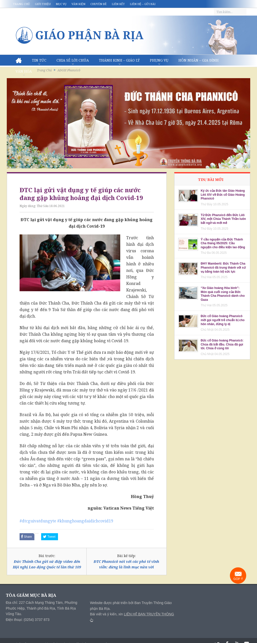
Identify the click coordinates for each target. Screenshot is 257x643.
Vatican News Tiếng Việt (128, 508)
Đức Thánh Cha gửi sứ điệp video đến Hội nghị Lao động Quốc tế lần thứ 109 (47, 564)
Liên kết (118, 4)
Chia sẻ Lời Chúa (72, 60)
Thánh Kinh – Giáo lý (119, 60)
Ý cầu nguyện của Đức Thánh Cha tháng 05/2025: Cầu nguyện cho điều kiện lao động (223, 243)
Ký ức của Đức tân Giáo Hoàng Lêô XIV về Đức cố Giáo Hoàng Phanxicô (223, 194)
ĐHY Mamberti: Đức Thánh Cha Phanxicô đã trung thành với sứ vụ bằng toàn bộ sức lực (223, 267)
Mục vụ (61, 4)
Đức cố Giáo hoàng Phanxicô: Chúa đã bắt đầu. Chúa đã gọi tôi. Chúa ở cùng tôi (222, 344)
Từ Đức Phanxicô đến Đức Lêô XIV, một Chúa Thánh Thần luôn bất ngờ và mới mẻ (223, 219)
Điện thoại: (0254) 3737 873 (27, 620)
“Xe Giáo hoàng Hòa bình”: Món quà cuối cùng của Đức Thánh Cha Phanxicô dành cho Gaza (223, 294)
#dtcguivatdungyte (38, 521)
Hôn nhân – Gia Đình (198, 60)
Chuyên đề (98, 4)
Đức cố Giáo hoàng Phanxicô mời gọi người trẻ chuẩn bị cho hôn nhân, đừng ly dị (223, 320)
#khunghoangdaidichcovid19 (85, 521)
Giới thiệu (43, 4)
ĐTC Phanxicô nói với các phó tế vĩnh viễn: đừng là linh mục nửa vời (126, 564)
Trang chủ (21, 4)
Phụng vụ (159, 60)
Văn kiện (78, 4)
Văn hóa (24, 71)
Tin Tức (39, 60)
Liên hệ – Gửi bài (142, 4)
